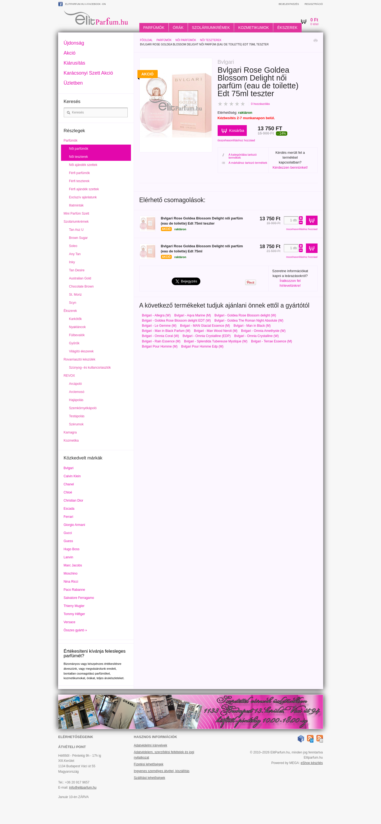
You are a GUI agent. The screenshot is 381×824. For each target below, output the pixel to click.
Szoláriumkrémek (211, 27)
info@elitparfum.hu (82, 787)
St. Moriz (75, 294)
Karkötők (75, 319)
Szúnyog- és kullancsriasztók (90, 367)
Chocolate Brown (81, 286)
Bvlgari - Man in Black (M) (252, 325)
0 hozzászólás (260, 103)
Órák (178, 27)
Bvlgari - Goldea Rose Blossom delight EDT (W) (176, 320)
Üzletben (73, 83)
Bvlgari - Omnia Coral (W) (160, 336)
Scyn (72, 303)
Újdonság (74, 43)
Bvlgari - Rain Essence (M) (161, 341)
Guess (68, 541)
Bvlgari (69, 468)
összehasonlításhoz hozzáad (236, 140)
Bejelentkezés (289, 4)
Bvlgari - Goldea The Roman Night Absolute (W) (248, 320)
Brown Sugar (78, 238)
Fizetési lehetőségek (148, 764)
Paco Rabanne (74, 590)
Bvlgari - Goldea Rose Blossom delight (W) (245, 315)
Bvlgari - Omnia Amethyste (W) (263, 330)
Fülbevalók (77, 335)
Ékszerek (287, 27)
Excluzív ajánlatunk (83, 197)
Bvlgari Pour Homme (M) (160, 346)
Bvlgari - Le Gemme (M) (159, 325)
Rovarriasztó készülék (79, 359)
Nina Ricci (71, 581)
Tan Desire (77, 270)
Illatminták (76, 205)
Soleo (73, 246)
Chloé (68, 492)
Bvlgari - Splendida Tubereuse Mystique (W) (216, 341)
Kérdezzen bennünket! (290, 167)
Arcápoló (75, 384)
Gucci (68, 533)
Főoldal (146, 40)
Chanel (69, 484)
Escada (69, 509)
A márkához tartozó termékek (244, 162)
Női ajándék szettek (83, 165)
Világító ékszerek (81, 351)
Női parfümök (186, 40)
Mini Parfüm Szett (76, 213)
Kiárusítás (74, 63)
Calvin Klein (72, 476)
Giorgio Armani (74, 525)
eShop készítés (312, 763)
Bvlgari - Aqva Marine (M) (192, 315)
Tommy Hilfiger (74, 614)
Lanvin (68, 557)
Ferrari (68, 517)
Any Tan (75, 254)
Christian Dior (73, 500)
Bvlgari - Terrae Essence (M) (271, 341)
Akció (70, 53)
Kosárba (236, 130)
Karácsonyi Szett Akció (88, 73)
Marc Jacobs (73, 565)
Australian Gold (80, 278)
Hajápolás (76, 400)
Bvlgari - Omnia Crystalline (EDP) (207, 336)
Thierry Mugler (74, 606)
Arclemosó (77, 392)
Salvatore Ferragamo (79, 598)
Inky (72, 262)
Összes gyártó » (75, 630)
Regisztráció (314, 4)
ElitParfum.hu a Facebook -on (82, 4)
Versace (69, 622)
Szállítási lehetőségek (149, 778)
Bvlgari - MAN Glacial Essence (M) (205, 325)
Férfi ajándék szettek (84, 189)
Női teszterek (210, 40)
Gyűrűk (74, 343)
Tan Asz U (76, 230)
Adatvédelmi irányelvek (150, 745)
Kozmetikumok (253, 27)
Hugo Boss (72, 549)
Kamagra (70, 432)
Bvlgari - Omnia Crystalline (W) (256, 336)
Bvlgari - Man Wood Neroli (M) (215, 330)
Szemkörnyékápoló (83, 408)
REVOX (69, 376)
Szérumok (76, 424)
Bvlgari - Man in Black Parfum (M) (166, 330)
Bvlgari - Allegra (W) (156, 315)
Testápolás (77, 416)
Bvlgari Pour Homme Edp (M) (202, 346)
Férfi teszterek (79, 181)
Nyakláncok (77, 327)
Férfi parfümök (79, 173)
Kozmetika (71, 440)
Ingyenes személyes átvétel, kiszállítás (162, 771)
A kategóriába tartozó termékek (239, 156)
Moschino (70, 573)
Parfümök (153, 27)
